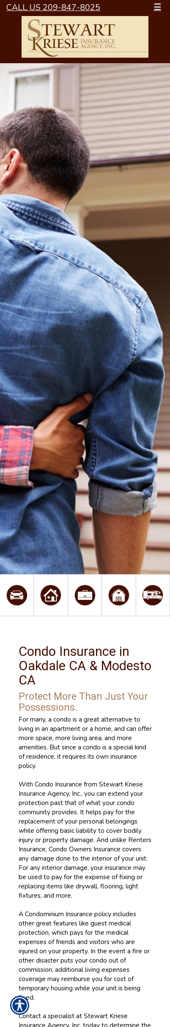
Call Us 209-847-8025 (53, 7)
